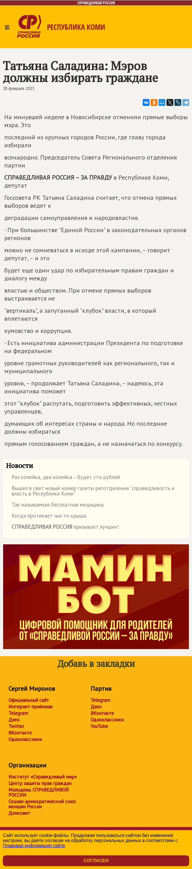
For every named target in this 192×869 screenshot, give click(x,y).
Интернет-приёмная (30, 706)
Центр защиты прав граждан (39, 783)
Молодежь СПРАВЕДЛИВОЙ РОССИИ (38, 792)
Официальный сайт (28, 700)
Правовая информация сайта (34, 845)
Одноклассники (25, 739)
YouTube (99, 726)
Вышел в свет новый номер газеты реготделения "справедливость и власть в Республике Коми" (90, 491)
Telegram (18, 713)
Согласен (96, 860)
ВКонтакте (20, 732)
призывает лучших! (62, 528)
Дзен (13, 719)
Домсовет (19, 813)
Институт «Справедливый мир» (42, 776)
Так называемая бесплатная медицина (55, 505)
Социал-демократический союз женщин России (42, 804)
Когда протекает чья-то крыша (46, 516)
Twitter (16, 726)
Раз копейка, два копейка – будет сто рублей (63, 478)
